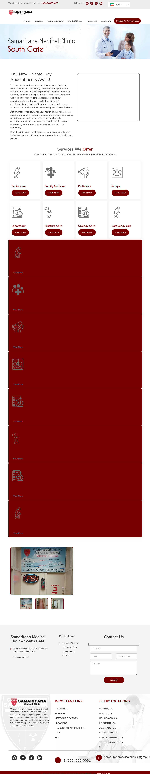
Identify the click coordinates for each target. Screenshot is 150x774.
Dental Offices (75, 20)
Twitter (26, 760)
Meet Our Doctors (66, 720)
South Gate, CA (108, 734)
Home (27, 20)
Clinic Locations (55, 20)
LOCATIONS (61, 725)
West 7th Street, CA (111, 744)
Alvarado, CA (107, 730)
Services (39, 20)
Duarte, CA (106, 711)
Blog (58, 734)
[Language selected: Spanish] (119, 4)
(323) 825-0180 (19, 659)
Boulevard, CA (108, 720)
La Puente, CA (107, 725)
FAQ (57, 739)
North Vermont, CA (111, 739)
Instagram (13, 760)
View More (16, 271)
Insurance (92, 20)
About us (106, 20)
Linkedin (32, 760)
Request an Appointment (127, 21)
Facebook (19, 760)
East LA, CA (106, 715)
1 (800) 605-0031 (50, 3)
